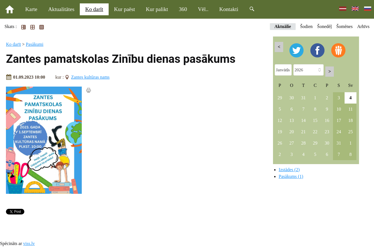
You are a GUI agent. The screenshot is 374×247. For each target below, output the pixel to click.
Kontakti (228, 9)
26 (280, 143)
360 (183, 9)
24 (338, 131)
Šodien (306, 26)
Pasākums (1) (291, 176)
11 (350, 109)
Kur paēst (124, 9)
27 (291, 143)
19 (280, 131)
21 (303, 131)
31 (303, 97)
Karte (31, 9)
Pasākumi (34, 44)
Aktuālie (282, 26)
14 (303, 120)
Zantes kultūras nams (90, 77)
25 (350, 131)
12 (280, 120)
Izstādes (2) (289, 169)
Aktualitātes (61, 9)
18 (350, 120)
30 (291, 97)
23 (327, 131)
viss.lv (29, 243)
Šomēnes (344, 26)
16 (327, 120)
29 (280, 97)
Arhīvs (363, 26)
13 (291, 120)
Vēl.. (203, 9)
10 (338, 109)
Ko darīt (94, 9)
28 (303, 143)
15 (315, 120)
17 (338, 120)
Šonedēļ (324, 26)
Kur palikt (157, 9)
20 (291, 131)
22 (315, 131)
